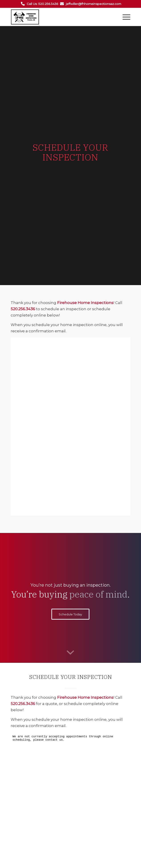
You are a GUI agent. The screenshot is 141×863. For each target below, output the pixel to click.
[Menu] (124, 17)
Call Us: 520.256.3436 (42, 4)
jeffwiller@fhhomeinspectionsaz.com (93, 4)
